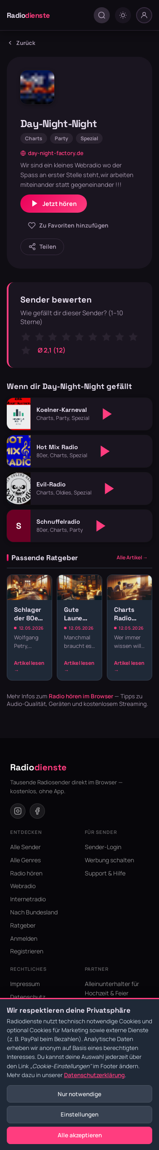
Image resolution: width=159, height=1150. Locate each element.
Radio (28, 15)
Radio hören (26, 873)
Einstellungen (79, 1114)
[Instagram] (17, 811)
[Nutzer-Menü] (144, 15)
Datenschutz (27, 997)
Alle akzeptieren (80, 1135)
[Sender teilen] (42, 247)
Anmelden (23, 938)
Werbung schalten (109, 860)
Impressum (25, 984)
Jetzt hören (54, 203)
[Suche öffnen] (102, 15)
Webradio (23, 886)
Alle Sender (25, 847)
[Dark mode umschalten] (123, 15)
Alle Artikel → (132, 557)
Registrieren (26, 951)
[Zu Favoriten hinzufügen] (68, 225)
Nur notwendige (79, 1094)
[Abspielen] (107, 414)
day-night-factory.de (52, 153)
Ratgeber (23, 925)
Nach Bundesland (34, 912)
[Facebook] (37, 811)
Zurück (21, 43)
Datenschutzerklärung (94, 1075)
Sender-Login (103, 847)
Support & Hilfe (105, 873)
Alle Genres (25, 860)
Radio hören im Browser (81, 696)
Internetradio (28, 899)
